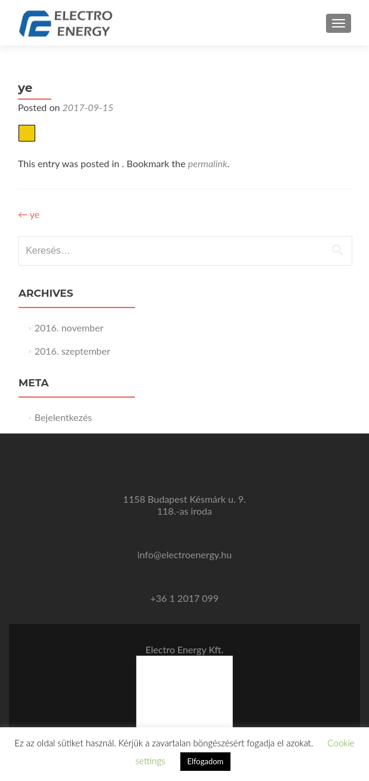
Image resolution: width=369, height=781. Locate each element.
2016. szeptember (72, 350)
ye (28, 214)
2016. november (69, 327)
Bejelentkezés (63, 417)
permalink (207, 163)
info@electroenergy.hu (184, 554)
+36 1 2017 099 (184, 598)
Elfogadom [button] (205, 761)
